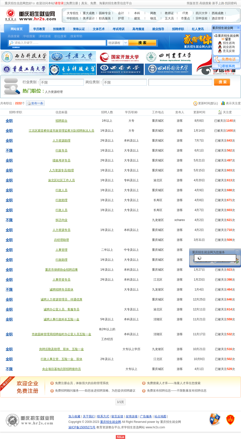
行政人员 (61, 190)
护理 (121, 18)
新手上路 (218, 3)
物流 (153, 18)
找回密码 (231, 3)
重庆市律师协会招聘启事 (61, 269)
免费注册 (72, 3)
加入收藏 (74, 416)
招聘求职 (178, 29)
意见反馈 (226, 51)
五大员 (169, 18)
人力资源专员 (61, 230)
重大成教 (89, 13)
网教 (153, 13)
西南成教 (218, 13)
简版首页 (193, 3)
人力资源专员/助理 (61, 170)
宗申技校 (202, 18)
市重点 (185, 18)
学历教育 (39, 29)
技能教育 (59, 29)
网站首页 (17, 29)
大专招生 (73, 13)
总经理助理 (61, 240)
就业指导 (158, 29)
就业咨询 (226, 47)
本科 (137, 13)
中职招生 (73, 18)
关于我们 (89, 416)
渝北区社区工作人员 (61, 180)
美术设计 (89, 18)
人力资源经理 (54, 92)
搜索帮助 (76, 36)
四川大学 (202, 13)
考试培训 (118, 29)
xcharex (179, 220)
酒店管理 (218, 18)
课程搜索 (45, 36)
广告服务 (146, 416)
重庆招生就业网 (226, 37)
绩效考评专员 (61, 160)
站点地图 (160, 416)
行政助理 (61, 200)
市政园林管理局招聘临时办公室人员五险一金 (61, 334)
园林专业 (105, 13)
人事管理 (61, 250)
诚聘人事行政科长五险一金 (61, 319)
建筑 (137, 18)
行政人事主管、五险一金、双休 (61, 359)
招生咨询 (226, 43)
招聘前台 (61, 120)
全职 (9, 121)
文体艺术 (99, 29)
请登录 (59, 3)
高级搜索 (205, 3)
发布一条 (37, 103)
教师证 (169, 13)
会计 (121, 13)
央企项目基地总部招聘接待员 (61, 369)
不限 (9, 150)
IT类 (185, 13)
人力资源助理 (61, 140)
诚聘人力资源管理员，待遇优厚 (61, 299)
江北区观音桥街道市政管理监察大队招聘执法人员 (61, 130)
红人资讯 (198, 29)
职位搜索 (60, 36)
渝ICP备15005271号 (81, 427)
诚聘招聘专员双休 (61, 289)
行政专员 (61, 150)
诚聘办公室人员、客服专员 (61, 309)
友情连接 (132, 416)
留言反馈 (117, 416)
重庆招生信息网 (15, 3)
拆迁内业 (61, 220)
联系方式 (103, 416)
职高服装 (105, 18)
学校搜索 (29, 36)
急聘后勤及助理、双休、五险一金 (61, 349)
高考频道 (138, 29)
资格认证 (79, 29)
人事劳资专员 (61, 279)
